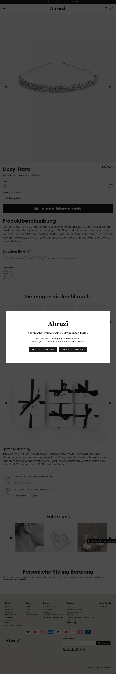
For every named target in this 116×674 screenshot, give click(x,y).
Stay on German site (42, 349)
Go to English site (73, 349)
